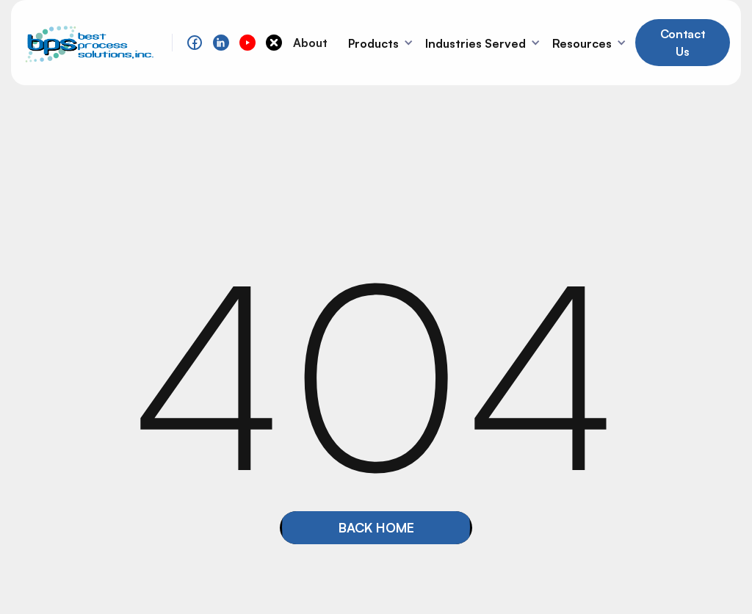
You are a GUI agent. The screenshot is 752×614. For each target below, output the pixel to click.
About (310, 42)
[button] (382, 42)
